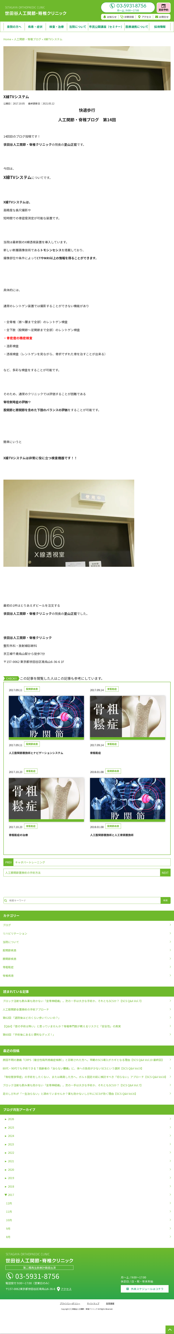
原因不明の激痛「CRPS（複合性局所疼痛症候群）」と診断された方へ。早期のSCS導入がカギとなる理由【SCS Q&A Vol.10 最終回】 (83, 1060)
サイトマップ (93, 1303)
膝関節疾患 (9, 959)
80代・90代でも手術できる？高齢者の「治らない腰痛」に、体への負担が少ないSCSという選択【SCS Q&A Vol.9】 (73, 1068)
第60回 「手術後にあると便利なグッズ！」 (29, 1034)
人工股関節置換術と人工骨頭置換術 (112, 835)
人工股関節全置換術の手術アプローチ (26, 1009)
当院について (11, 942)
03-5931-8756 (128, 5)
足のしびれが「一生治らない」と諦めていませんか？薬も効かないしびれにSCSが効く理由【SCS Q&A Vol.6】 (70, 1094)
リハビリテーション (15, 933)
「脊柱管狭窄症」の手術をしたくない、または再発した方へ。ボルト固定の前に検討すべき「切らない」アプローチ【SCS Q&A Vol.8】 (85, 1077)
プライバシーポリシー (70, 1303)
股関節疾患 (32, 689)
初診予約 (163, 7)
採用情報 (110, 1303)
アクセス (144, 17)
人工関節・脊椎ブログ (27, 39)
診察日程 (127, 17)
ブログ (7, 925)
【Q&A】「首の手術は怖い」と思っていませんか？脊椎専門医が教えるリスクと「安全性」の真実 (62, 1026)
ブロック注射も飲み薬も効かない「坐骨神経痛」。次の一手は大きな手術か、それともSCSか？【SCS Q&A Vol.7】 (73, 1001)
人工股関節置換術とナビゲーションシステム (36, 753)
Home (7, 39)
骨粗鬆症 (112, 689)
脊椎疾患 (8, 975)
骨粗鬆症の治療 (18, 835)
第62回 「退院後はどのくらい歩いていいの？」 (32, 1018)
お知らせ (110, 17)
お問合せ (162, 17)
